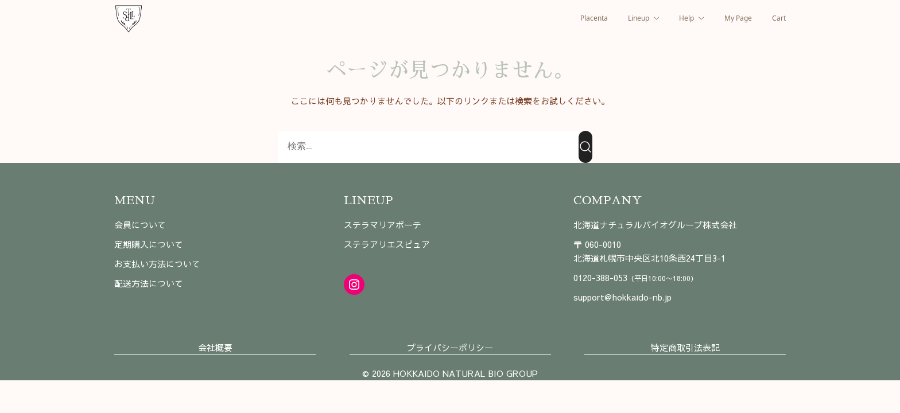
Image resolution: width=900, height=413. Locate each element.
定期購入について (148, 244)
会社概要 (215, 347)
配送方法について (148, 283)
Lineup (638, 18)
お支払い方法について (157, 264)
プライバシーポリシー (450, 347)
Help (686, 18)
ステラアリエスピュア (387, 244)
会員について (140, 225)
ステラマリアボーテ (382, 225)
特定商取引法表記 (685, 347)
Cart (779, 18)
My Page (738, 18)
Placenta (594, 18)
